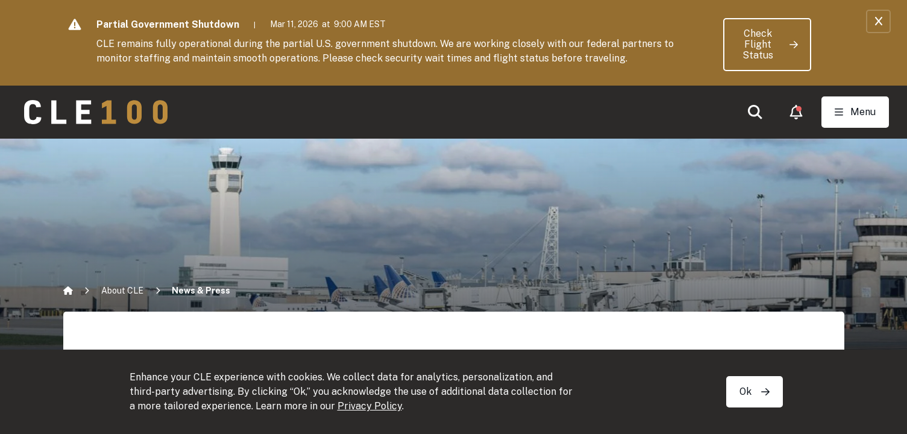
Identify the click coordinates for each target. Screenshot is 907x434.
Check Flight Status (770, 44)
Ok (754, 391)
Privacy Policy (369, 406)
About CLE (122, 290)
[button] (755, 112)
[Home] (68, 290)
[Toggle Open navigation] (855, 112)
